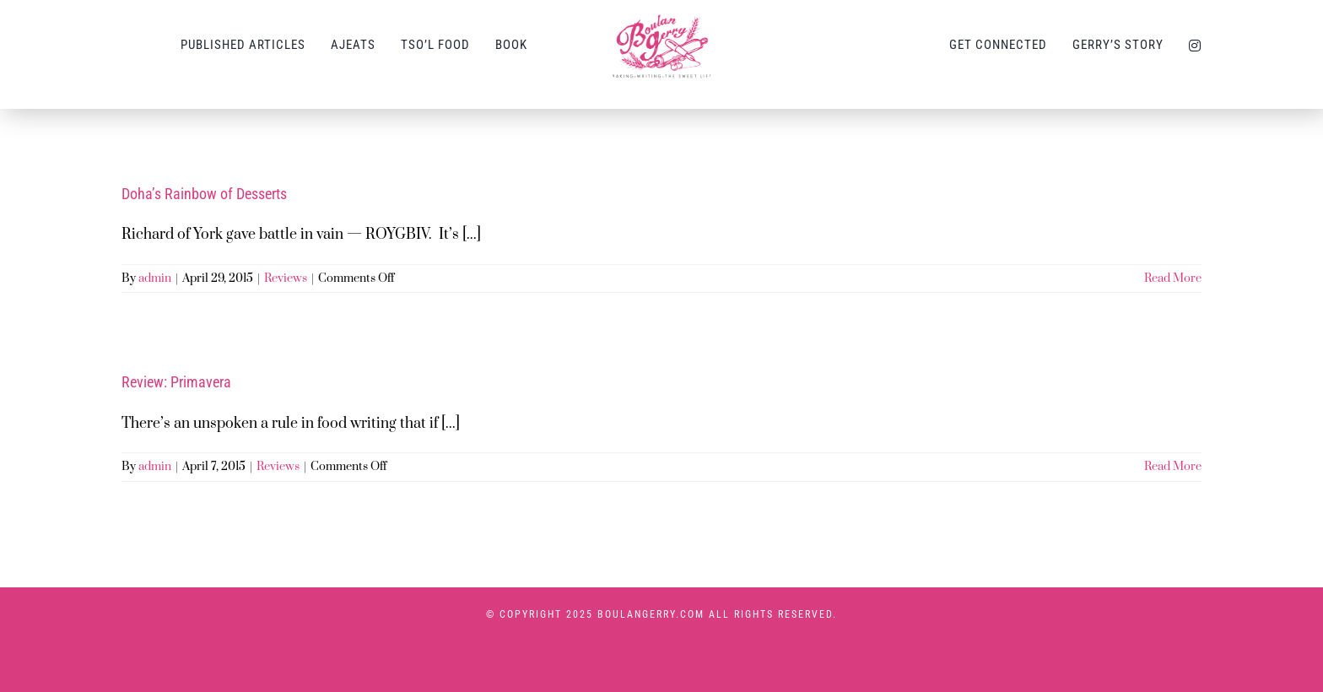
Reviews (285, 278)
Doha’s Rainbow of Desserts (204, 194)
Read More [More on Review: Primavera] (1173, 466)
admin (154, 278)
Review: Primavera (176, 382)
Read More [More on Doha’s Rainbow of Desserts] (1173, 278)
